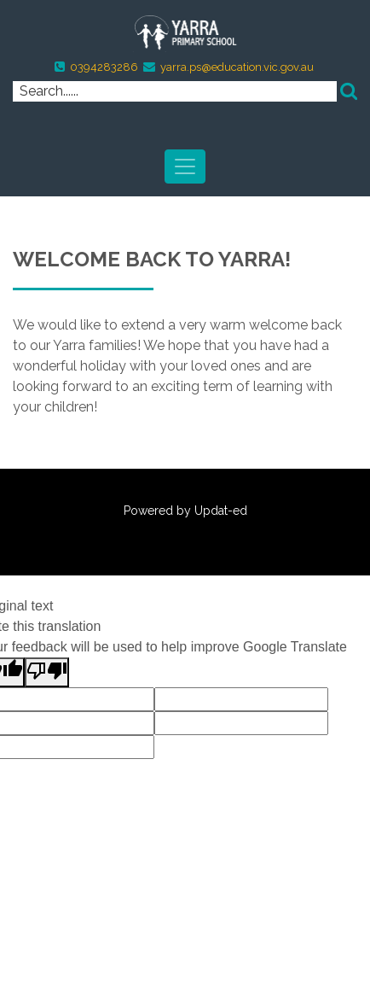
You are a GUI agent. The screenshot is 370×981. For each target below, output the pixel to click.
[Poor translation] (47, 672)
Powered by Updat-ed (185, 510)
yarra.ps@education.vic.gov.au (237, 67)
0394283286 (104, 67)
